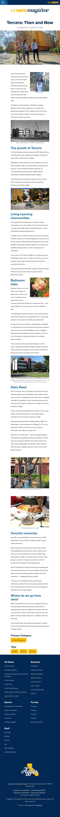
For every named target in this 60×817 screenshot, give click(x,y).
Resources (34, 706)
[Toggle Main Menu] (3, 2)
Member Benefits (9, 714)
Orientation (34, 666)
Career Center (35, 686)
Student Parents (36, 678)
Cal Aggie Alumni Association (13, 706)
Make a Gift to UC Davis (11, 696)
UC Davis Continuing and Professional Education (16, 675)
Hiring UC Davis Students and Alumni (15, 692)
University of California (38, 792)
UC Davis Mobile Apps (11, 688)
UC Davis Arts (8, 684)
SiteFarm (39, 805)
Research (33, 714)
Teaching (33, 710)
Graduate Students (37, 674)
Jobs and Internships (37, 689)
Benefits (33, 718)
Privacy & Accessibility (38, 790)
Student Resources (36, 670)
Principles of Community (21, 792)
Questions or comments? (21, 790)
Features (32, 651)
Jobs (5, 744)
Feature (23, 651)
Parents (33, 693)
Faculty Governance (37, 722)
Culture (14, 651)
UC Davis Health (9, 666)
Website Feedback (10, 752)
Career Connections (10, 710)
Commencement (36, 682)
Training (6, 736)
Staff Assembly (9, 748)
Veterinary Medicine (10, 670)
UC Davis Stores (9, 680)
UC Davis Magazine (18, 640)
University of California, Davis (17, 784)
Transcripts (7, 718)
